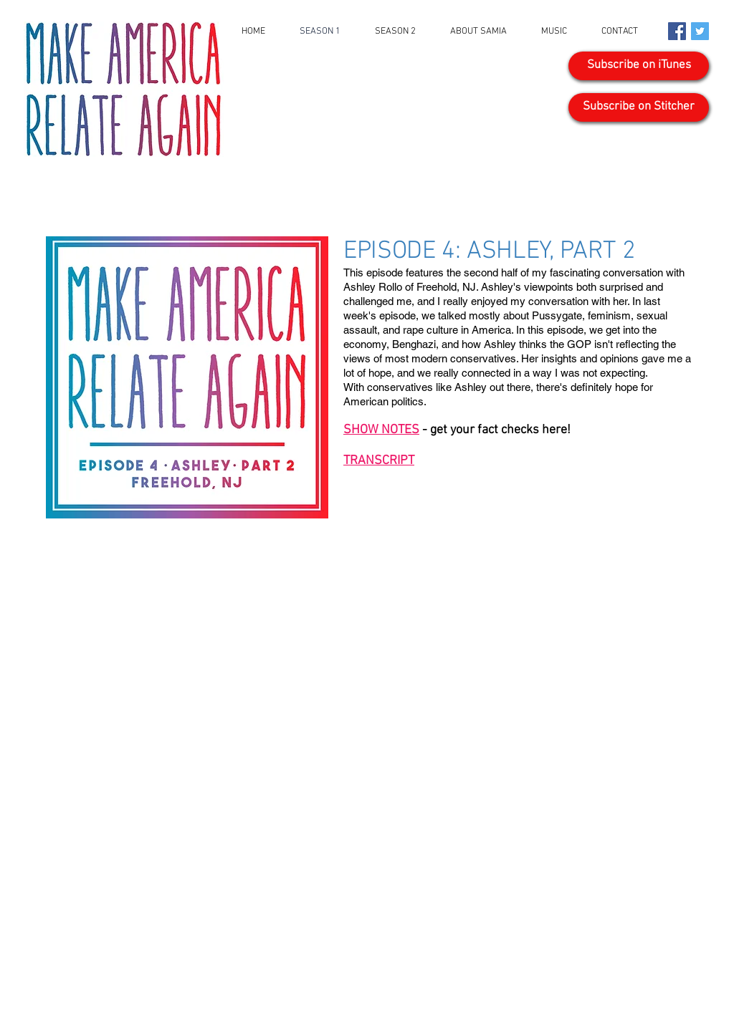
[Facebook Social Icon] (677, 31)
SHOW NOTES (381, 430)
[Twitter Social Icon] (700, 31)
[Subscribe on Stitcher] (638, 107)
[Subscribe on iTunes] (638, 66)
